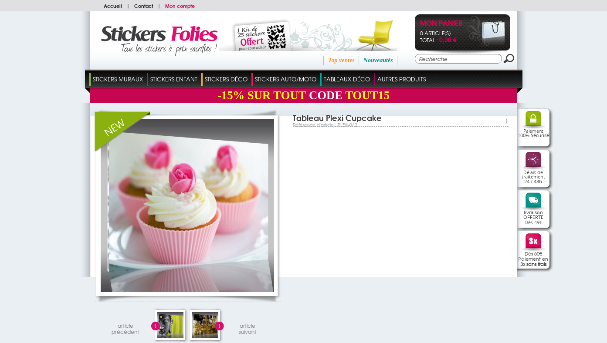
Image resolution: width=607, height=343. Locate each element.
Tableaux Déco (347, 79)
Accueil (113, 6)
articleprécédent (125, 327)
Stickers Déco (226, 79)
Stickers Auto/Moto (285, 79)
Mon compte (180, 6)
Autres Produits (401, 79)
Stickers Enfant (173, 79)
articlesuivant (247, 327)
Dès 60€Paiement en (533, 258)
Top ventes (341, 60)
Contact (143, 6)
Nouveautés (378, 60)
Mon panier (441, 24)
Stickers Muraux (118, 79)
